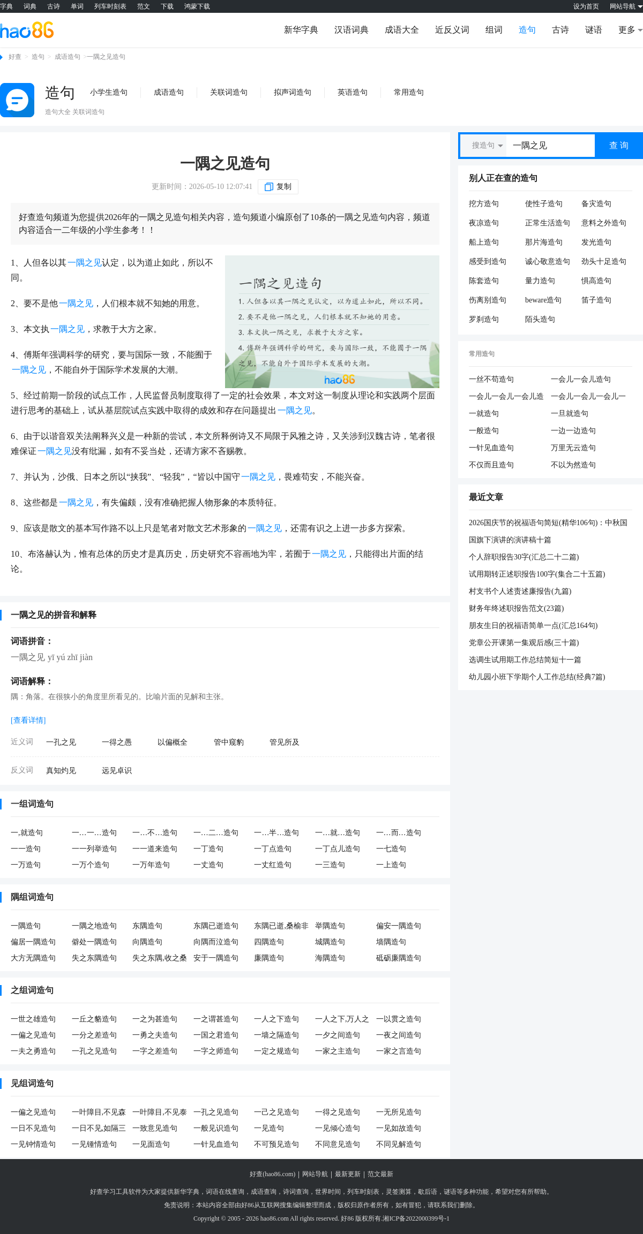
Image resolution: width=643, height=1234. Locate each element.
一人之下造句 (276, 1019)
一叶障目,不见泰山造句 (159, 1113)
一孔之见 (61, 742)
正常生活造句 (547, 223)
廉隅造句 (269, 958)
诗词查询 (296, 1191)
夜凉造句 (484, 223)
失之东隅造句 (94, 958)
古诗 (53, 6)
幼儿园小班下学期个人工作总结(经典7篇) (537, 677)
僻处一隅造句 (94, 942)
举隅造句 (330, 926)
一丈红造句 (272, 865)
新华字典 (301, 29)
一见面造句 (151, 1144)
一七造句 (391, 849)
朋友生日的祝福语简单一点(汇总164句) (533, 626)
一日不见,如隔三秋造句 (99, 1129)
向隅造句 (147, 942)
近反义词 (452, 29)
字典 (6, 6)
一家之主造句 (337, 1051)
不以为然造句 (573, 465)
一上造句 (391, 865)
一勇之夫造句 (154, 1035)
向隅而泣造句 (215, 942)
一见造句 (269, 1128)
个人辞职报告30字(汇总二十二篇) (524, 557)
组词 (494, 29)
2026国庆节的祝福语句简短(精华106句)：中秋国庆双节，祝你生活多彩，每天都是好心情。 (548, 523)
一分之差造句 (94, 1035)
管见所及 (285, 742)
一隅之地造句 (94, 926)
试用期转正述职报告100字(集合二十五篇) (537, 574)
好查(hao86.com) (272, 1174)
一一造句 (26, 849)
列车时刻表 (110, 6)
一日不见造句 (33, 1128)
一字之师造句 (215, 1051)
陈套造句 (484, 281)
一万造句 (26, 865)
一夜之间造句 (398, 1035)
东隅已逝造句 (215, 926)
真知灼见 (61, 771)
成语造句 (67, 56)
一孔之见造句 (94, 1051)
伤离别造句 (487, 300)
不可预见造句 (276, 1144)
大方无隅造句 (33, 958)
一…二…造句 (215, 833)
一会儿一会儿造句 (581, 379)
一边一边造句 (573, 431)
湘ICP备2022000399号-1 (416, 1218)
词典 (30, 6)
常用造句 (409, 92)
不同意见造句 (337, 1144)
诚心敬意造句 (547, 262)
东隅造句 (147, 926)
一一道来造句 (154, 849)
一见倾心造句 (337, 1128)
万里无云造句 (573, 448)
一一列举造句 (94, 849)
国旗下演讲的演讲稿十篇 (510, 540)
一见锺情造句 (94, 1144)
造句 (527, 29)
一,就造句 (27, 833)
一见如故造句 (398, 1128)
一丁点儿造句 (337, 849)
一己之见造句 (276, 1112)
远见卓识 (117, 771)
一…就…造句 (337, 833)
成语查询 (263, 1191)
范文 (143, 6)
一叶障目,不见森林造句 (99, 1113)
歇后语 (427, 1191)
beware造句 (543, 300)
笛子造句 (596, 300)
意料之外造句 (603, 223)
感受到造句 (487, 262)
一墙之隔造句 (276, 1035)
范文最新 (380, 1174)
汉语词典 (351, 29)
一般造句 (484, 431)
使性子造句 (544, 204)
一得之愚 (117, 742)
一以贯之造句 (398, 1019)
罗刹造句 (484, 319)
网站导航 (315, 1174)
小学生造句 (109, 92)
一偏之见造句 (33, 1035)
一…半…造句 (276, 833)
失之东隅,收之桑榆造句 (159, 959)
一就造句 (484, 414)
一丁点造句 (272, 849)
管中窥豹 (229, 742)
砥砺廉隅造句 (398, 958)
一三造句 (330, 865)
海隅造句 (330, 958)
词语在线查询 (225, 1191)
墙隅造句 (391, 942)
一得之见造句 (337, 1112)
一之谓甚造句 (215, 1019)
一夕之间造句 (337, 1035)
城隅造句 (330, 942)
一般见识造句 (215, 1128)
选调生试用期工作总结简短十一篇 (525, 660)
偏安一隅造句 (398, 926)
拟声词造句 (292, 92)
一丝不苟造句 (491, 379)
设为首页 (586, 6)
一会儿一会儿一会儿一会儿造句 (588, 397)
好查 (15, 56)
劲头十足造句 (603, 262)
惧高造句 (596, 281)
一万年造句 (151, 865)
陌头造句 (540, 319)
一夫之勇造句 (33, 1051)
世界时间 (328, 1191)
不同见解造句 (398, 1144)
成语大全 (402, 29)
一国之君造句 (215, 1035)
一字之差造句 (154, 1051)
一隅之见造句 (225, 163)
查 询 (619, 145)
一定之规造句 (276, 1051)
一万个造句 (90, 865)
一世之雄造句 (33, 1019)
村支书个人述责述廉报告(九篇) (520, 591)
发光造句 (596, 242)
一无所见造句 (398, 1112)
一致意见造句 (154, 1128)
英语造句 (353, 92)
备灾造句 (596, 204)
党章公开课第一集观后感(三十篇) (524, 643)
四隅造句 (269, 942)
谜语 (593, 29)
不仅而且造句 (491, 465)
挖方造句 (484, 204)
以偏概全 (173, 742)
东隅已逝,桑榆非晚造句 (281, 927)
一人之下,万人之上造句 (342, 1020)
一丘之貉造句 (94, 1019)
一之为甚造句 (154, 1019)
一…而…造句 (398, 833)
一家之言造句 (398, 1051)
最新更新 (348, 1174)
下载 (167, 6)
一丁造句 (208, 849)
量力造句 (540, 281)
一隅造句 (26, 926)
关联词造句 (229, 92)
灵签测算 (399, 1191)
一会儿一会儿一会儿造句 (506, 397)
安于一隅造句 (215, 958)
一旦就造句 (569, 414)
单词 (77, 6)
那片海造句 (544, 242)
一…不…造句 (154, 833)
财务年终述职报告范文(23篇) (516, 608)
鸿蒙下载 (197, 6)
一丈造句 (208, 865)
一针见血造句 (215, 1144)
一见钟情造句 (33, 1144)
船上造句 (484, 242)
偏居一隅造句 (33, 942)
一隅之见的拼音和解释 (53, 614)
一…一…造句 (94, 833)
